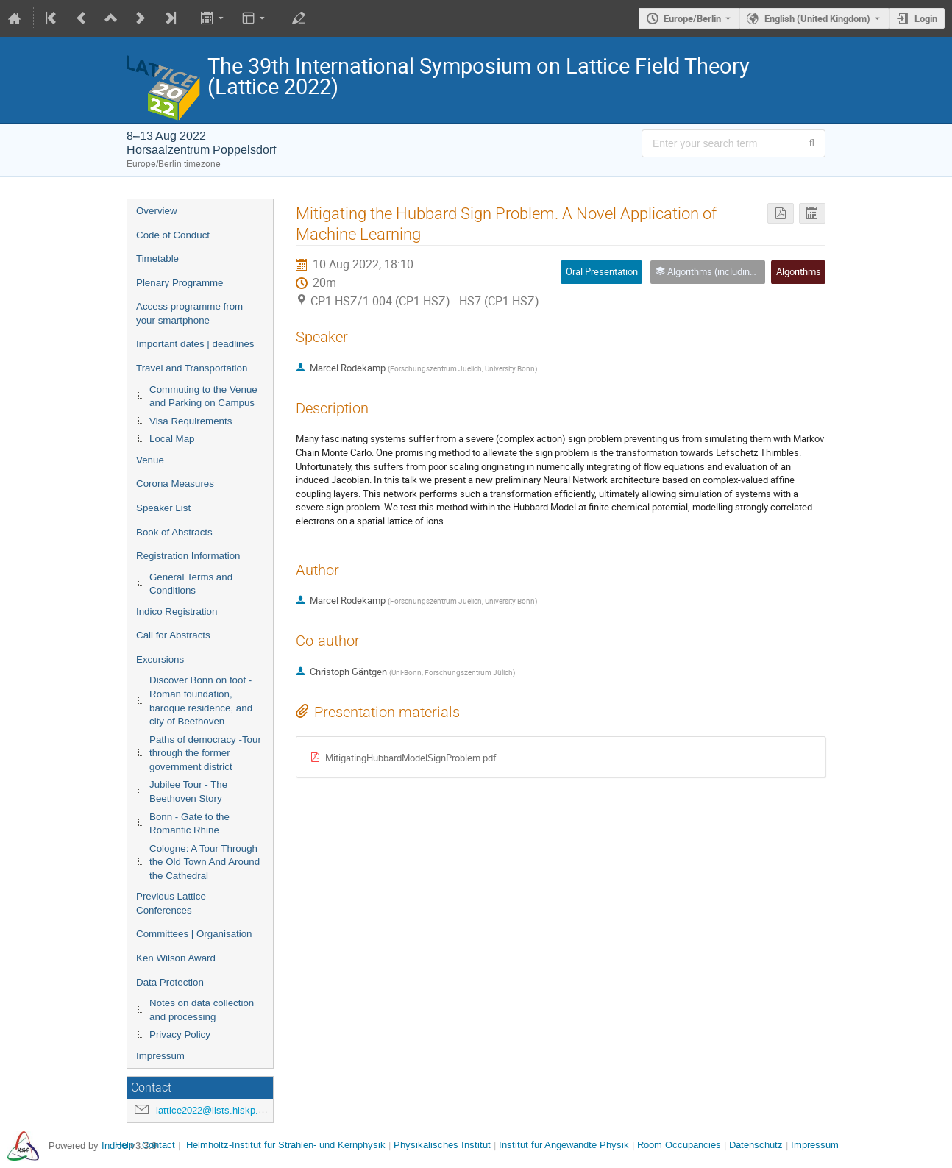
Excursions (160, 659)
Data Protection (170, 982)
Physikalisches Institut (442, 1145)
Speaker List (163, 507)
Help (124, 1145)
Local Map (172, 438)
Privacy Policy (179, 1034)
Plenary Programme (180, 282)
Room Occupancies (679, 1145)
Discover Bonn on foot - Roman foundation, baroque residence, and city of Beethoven (200, 700)
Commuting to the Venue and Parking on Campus (203, 396)
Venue (150, 460)
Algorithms (798, 271)
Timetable (157, 258)
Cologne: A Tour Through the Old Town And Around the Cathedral (204, 862)
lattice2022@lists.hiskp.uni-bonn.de (232, 1110)
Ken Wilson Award (176, 958)
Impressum (160, 1055)
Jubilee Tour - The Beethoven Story (188, 791)
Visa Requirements (190, 421)
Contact (158, 1145)
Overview (156, 210)
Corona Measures (175, 483)
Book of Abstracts (174, 532)
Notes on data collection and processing (201, 1009)
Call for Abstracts (173, 635)
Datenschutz (756, 1145)
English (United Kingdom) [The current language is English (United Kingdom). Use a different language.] (817, 18)
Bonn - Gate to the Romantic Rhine (189, 823)
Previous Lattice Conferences (171, 903)
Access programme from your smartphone (189, 313)
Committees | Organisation (194, 933)
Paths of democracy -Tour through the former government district (205, 753)
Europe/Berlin (692, 18)
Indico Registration (176, 611)
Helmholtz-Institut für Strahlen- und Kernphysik (285, 1145)
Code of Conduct (173, 235)
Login (925, 18)
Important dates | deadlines (195, 343)
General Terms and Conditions (190, 584)
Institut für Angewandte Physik (564, 1145)
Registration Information (188, 555)
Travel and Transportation (191, 368)
